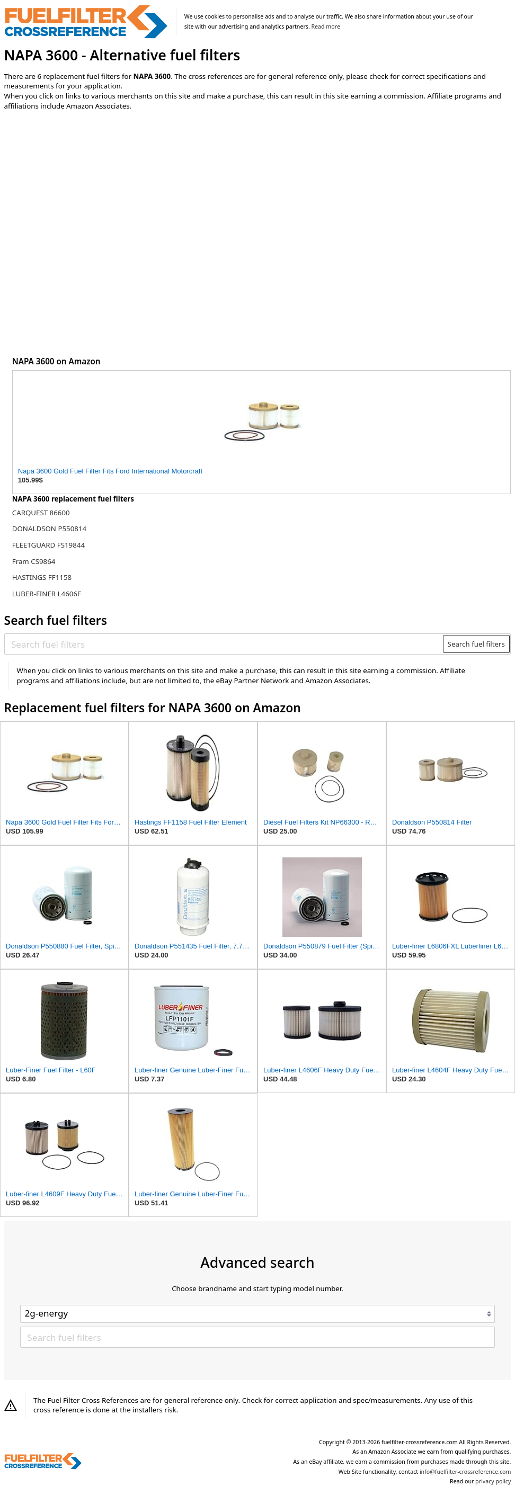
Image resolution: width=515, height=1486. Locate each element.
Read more (326, 26)
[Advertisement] (91, 206)
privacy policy (493, 1481)
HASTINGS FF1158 (42, 577)
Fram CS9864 (34, 561)
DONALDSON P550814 (49, 528)
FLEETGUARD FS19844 (48, 545)
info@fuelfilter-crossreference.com (465, 1471)
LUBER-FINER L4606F (46, 593)
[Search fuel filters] (224, 644)
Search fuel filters (476, 644)
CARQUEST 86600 (41, 512)
